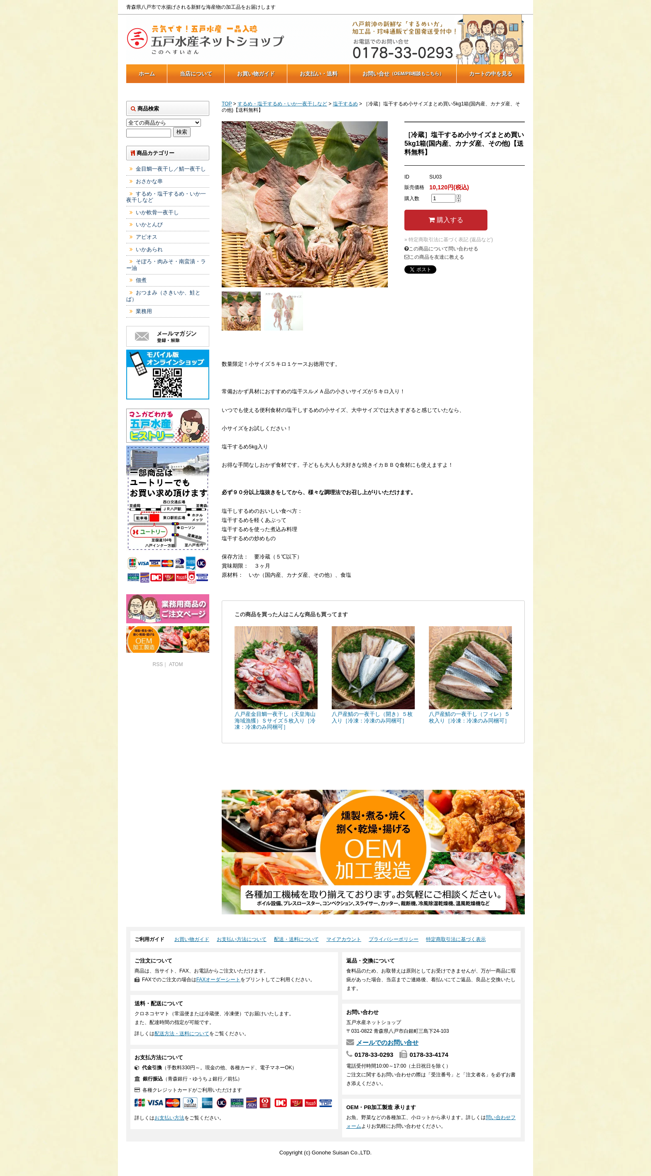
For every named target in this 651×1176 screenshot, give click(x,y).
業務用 (144, 311)
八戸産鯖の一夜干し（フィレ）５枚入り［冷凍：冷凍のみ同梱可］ (469, 717)
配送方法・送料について (181, 1033)
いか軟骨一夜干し (157, 212)
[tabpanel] (305, 204)
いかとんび (149, 224)
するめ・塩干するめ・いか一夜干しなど (282, 104)
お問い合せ (403, 74)
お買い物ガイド (256, 74)
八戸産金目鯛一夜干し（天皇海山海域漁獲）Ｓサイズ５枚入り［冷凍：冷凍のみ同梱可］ (275, 720)
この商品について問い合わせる (441, 249)
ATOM (176, 664)
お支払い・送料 (319, 74)
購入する (445, 219)
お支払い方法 (169, 1118)
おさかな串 (149, 181)
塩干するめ (345, 104)
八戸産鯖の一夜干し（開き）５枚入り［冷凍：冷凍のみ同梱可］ (372, 717)
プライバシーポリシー (393, 939)
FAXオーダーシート (218, 979)
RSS (158, 664)
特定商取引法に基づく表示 (456, 939)
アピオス (146, 237)
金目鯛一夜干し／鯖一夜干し (171, 169)
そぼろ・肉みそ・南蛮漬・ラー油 (166, 264)
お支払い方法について (242, 939)
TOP (227, 104)
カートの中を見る (490, 74)
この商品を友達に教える (434, 257)
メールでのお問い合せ (387, 1042)
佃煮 (141, 280)
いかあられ (149, 249)
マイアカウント (343, 939)
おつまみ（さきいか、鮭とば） (163, 295)
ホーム (147, 74)
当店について (196, 74)
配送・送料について (296, 939)
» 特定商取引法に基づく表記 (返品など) (448, 240)
